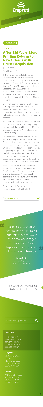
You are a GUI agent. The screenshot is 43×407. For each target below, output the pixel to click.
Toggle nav (9, 43)
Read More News (11, 199)
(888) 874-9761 (11, 366)
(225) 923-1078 (11, 344)
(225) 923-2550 (11, 342)
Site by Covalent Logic (34, 394)
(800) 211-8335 (11, 347)
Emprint (21, 7)
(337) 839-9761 (11, 363)
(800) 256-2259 (11, 382)
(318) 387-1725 (11, 380)
